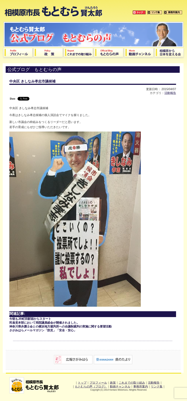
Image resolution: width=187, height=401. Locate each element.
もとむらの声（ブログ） (91, 386)
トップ (82, 382)
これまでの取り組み (132, 382)
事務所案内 (140, 386)
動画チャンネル (120, 386)
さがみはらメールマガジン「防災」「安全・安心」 (43, 330)
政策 (113, 382)
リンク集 (157, 386)
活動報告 (170, 93)
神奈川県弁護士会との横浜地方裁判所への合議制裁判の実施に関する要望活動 (60, 326)
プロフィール (98, 382)
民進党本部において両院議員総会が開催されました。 (44, 322)
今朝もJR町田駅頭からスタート (30, 318)
